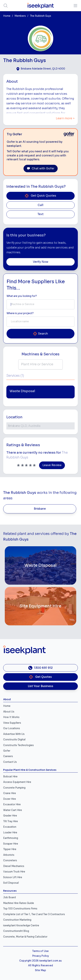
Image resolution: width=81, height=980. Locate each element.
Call (40, 205)
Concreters (10, 860)
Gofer (6, 750)
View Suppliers (12, 722)
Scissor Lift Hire (12, 877)
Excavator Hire (12, 804)
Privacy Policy (40, 955)
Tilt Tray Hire (10, 821)
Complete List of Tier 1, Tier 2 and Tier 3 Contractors (34, 914)
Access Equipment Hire (17, 782)
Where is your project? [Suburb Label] (20, 313)
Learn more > (65, 118)
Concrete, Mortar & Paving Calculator (25, 936)
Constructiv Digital (14, 739)
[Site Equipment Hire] (40, 606)
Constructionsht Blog (16, 931)
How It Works (11, 717)
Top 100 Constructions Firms (20, 908)
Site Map (40, 970)
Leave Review (52, 465)
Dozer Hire (9, 798)
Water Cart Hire (12, 810)
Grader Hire (10, 815)
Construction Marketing (17, 919)
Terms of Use (40, 951)
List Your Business (40, 686)
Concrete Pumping (14, 787)
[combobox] (40, 304)
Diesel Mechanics (13, 866)
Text (40, 214)
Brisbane (40, 509)
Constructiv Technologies (18, 745)
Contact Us (10, 761)
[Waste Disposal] (40, 565)
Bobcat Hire (10, 776)
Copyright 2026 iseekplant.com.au (40, 960)
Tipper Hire (9, 849)
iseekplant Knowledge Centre (21, 925)
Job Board (9, 897)
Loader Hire (10, 832)
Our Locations (11, 728)
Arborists (8, 854)
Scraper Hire (10, 843)
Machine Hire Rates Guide (18, 903)
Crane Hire (9, 793)
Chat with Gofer (40, 168)
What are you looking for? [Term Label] (22, 296)
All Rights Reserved (40, 965)
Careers (8, 756)
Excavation (9, 826)
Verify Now (40, 262)
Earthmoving (10, 838)
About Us (8, 711)
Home (6, 15)
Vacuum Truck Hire (14, 871)
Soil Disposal (11, 882)
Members (20, 15)
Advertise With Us (14, 734)
